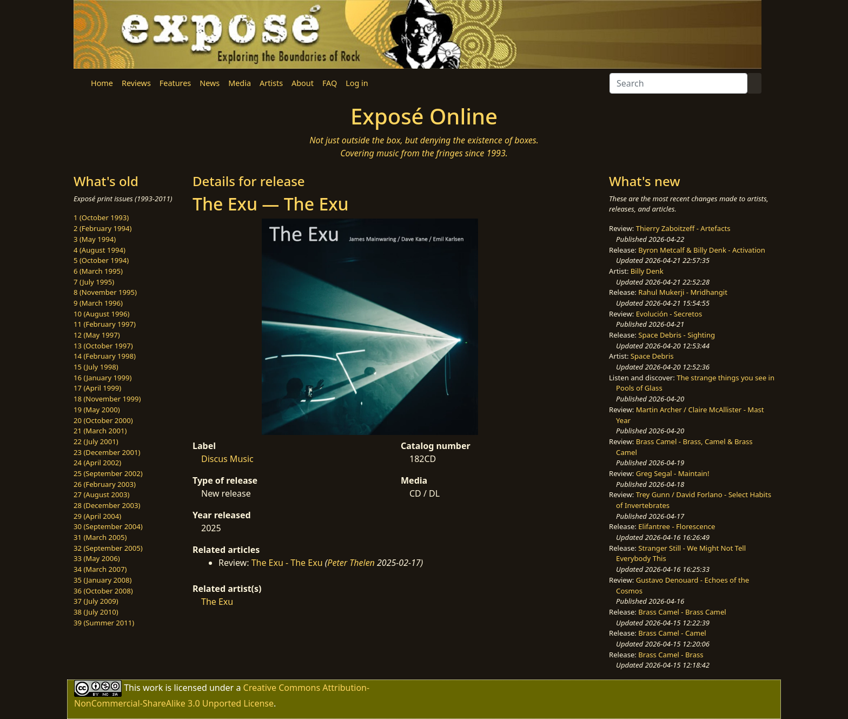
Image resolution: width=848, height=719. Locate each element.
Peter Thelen (351, 563)
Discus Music (227, 459)
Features (175, 83)
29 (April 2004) (97, 516)
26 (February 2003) (105, 484)
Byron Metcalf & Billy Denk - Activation (701, 250)
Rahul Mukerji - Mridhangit (682, 292)
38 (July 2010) (96, 612)
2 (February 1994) (102, 228)
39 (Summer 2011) (104, 623)
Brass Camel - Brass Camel (682, 612)
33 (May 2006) (97, 558)
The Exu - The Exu (287, 563)
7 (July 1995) (94, 282)
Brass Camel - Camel (672, 633)
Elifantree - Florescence (676, 526)
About (303, 83)
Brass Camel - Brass (670, 654)
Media (239, 83)
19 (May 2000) (97, 409)
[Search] (678, 83)
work (153, 688)
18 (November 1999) (107, 399)
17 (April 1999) (97, 388)
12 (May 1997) (97, 335)
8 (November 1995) (105, 292)
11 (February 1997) (105, 324)
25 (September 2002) (108, 473)
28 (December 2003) (107, 505)
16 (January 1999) (102, 377)
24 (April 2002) (97, 462)
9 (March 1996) (98, 303)
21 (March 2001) (100, 431)
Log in (357, 83)
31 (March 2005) (100, 537)
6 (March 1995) (98, 271)
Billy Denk (647, 271)
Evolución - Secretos (669, 314)
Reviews (136, 83)
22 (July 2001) (96, 441)
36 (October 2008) (103, 591)
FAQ (329, 83)
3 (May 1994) (95, 239)
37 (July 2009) (96, 601)
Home (102, 83)
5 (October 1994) (101, 260)
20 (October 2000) (103, 420)
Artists (271, 83)
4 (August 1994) (99, 250)
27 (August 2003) (101, 494)
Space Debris (652, 356)
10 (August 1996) (101, 314)
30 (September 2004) (108, 526)
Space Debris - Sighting (676, 335)
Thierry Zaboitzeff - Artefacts (683, 228)
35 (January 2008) (102, 580)
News (210, 83)
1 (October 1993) (101, 217)
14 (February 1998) (105, 356)
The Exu (217, 602)
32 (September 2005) (108, 548)
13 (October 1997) (103, 346)
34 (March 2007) (100, 569)
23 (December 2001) (107, 452)
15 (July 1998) (96, 367)
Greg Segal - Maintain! (673, 473)
